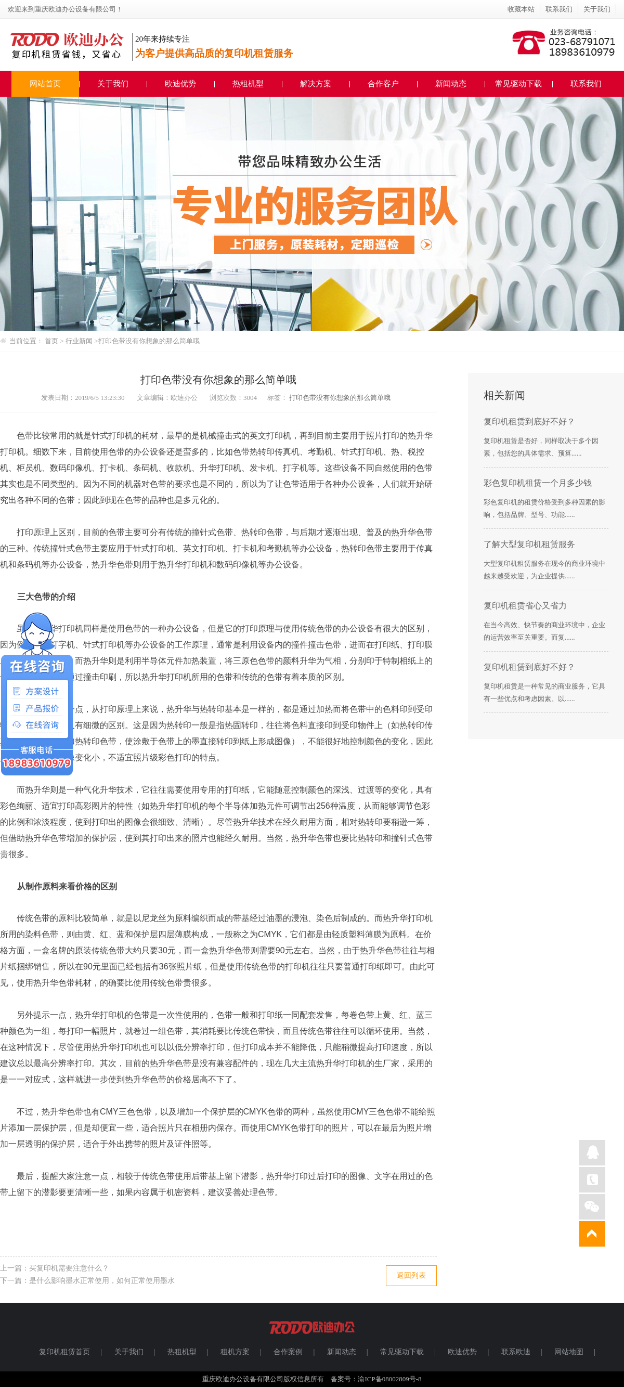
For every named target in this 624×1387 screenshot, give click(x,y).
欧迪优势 (180, 84)
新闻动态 (450, 84)
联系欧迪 (515, 1352)
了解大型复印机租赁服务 (529, 544)
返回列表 (411, 1275)
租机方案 (235, 1352)
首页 (51, 341)
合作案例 (288, 1352)
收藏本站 (521, 9)
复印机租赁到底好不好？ (529, 421)
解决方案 (315, 84)
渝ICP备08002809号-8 (389, 1379)
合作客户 (383, 84)
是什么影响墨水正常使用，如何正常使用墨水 (102, 1281)
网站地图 (568, 1352)
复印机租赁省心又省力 (525, 605)
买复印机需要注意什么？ (69, 1268)
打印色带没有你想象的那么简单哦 (149, 341)
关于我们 (596, 9)
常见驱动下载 (518, 84)
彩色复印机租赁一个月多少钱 (538, 482)
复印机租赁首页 (64, 1352)
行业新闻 (80, 341)
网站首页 (45, 84)
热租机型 (248, 84)
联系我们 (559, 9)
